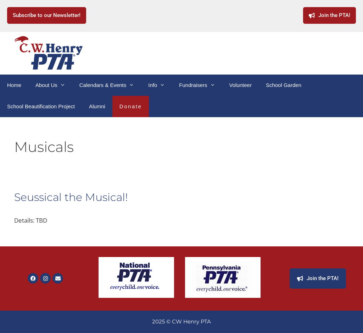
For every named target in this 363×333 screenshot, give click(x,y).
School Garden (283, 85)
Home (14, 85)
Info (160, 85)
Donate (130, 106)
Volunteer (240, 85)
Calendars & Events (110, 85)
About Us (53, 85)
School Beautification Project (41, 106)
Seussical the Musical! (71, 197)
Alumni (97, 106)
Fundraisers (200, 85)
